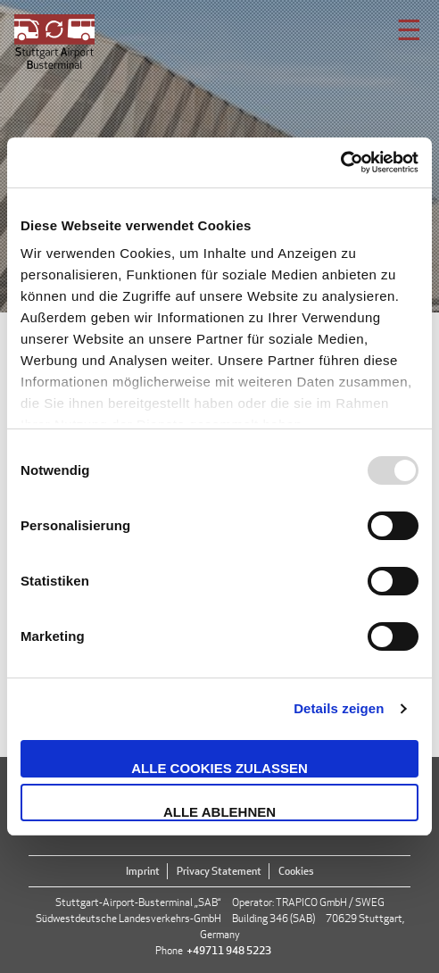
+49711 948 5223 (228, 950)
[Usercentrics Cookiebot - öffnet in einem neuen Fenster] (340, 162)
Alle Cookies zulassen (219, 768)
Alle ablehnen (219, 811)
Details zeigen (339, 708)
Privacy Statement (219, 870)
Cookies (296, 870)
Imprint (143, 870)
